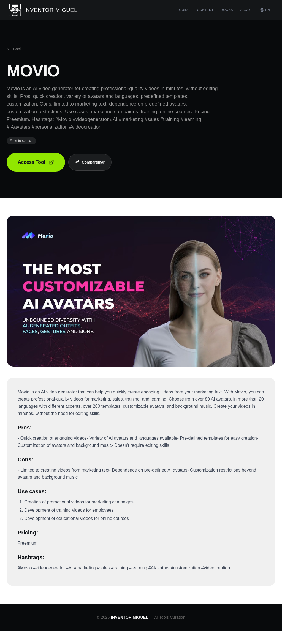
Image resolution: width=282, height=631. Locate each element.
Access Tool (36, 162)
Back (14, 49)
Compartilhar (90, 162)
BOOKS (227, 10)
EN (265, 10)
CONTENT (205, 10)
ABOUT (246, 10)
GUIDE (184, 10)
